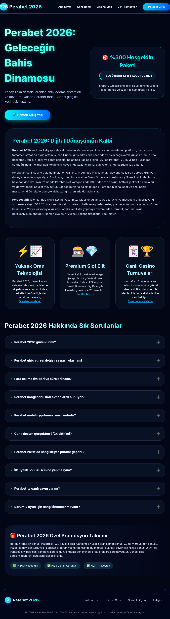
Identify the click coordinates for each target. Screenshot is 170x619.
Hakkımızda (91, 600)
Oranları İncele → (30, 301)
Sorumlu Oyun (137, 600)
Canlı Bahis (84, 6)
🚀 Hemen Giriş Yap (27, 115)
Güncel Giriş (113, 600)
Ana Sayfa (64, 6)
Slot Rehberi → (85, 294)
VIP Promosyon (127, 6)
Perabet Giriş (156, 6)
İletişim (157, 600)
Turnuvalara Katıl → (140, 301)
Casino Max (104, 6)
